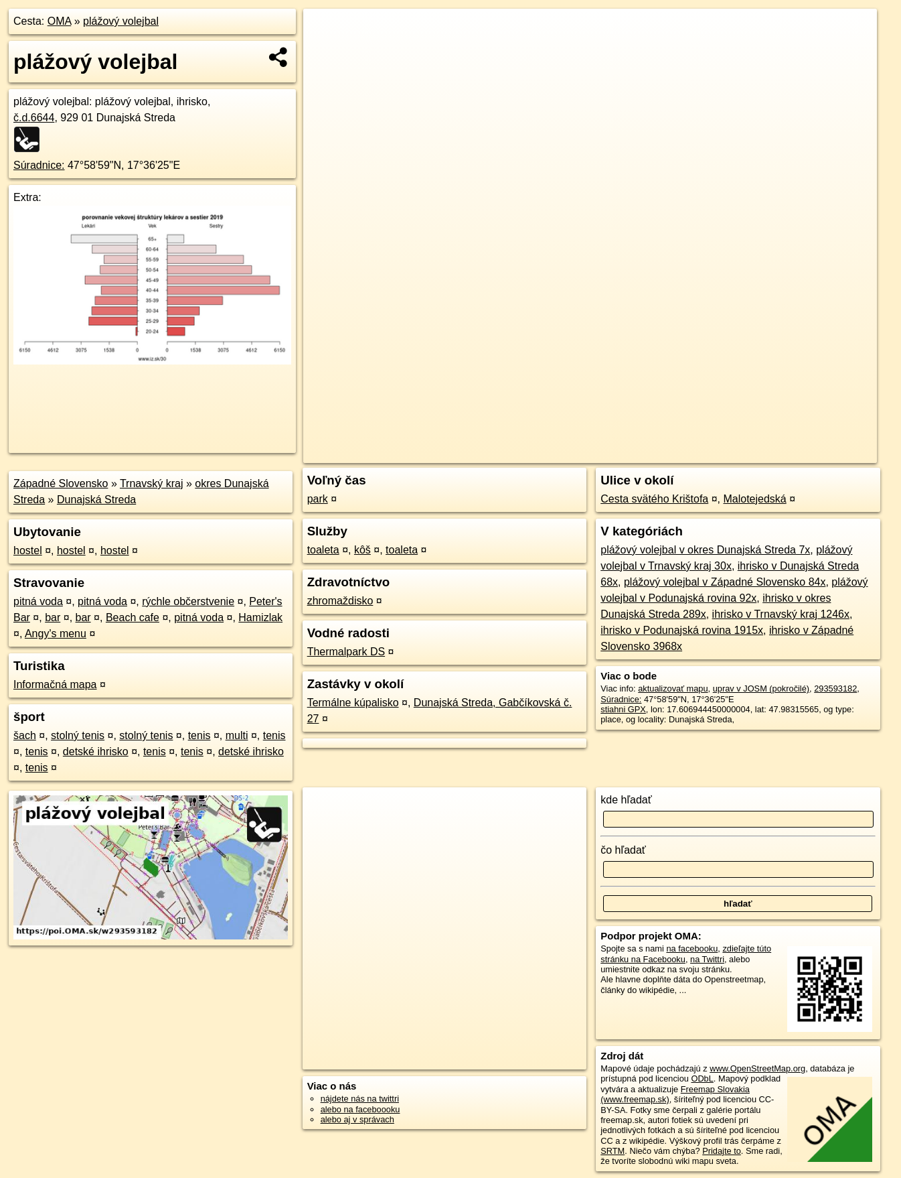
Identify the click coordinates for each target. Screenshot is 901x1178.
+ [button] (326, 31)
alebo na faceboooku (360, 1109)
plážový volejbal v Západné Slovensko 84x (725, 582)
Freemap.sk (718, 453)
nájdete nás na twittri (360, 1099)
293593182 (835, 688)
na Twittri (707, 959)
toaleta (323, 549)
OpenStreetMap (649, 453)
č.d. (33, 117)
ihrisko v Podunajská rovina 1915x (681, 630)
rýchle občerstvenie (188, 601)
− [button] (326, 52)
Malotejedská (754, 499)
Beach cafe (132, 617)
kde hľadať (626, 799)
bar (52, 617)
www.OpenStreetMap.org (757, 1068)
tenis (199, 735)
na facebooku (692, 948)
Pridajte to (721, 1151)
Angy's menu (55, 633)
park (317, 499)
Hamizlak (260, 617)
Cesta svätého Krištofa (654, 499)
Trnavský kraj (151, 483)
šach (24, 735)
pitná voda (38, 601)
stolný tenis (77, 735)
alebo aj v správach (357, 1119)
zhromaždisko (340, 600)
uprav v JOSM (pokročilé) (761, 688)
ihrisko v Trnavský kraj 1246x (780, 614)
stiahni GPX (623, 709)
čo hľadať (623, 850)
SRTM (612, 1151)
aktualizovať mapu (673, 688)
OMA (60, 21)
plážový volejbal (121, 21)
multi (237, 735)
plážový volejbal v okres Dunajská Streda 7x (705, 549)
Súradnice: (39, 165)
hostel (27, 550)
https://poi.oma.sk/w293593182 (818, 453)
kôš (362, 549)
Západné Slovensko (60, 483)
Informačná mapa (55, 684)
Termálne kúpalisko (353, 702)
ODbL (702, 1078)
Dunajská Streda (96, 499)
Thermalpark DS (346, 651)
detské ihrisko (96, 751)
